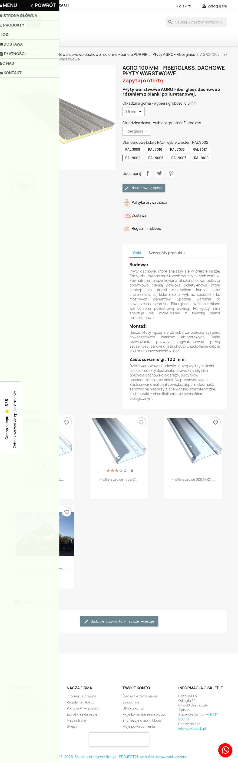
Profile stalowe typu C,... (119, 479)
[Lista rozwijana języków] (184, 6)
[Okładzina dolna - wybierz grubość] (136, 131)
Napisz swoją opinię (144, 188)
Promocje (18, 696)
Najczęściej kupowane (28, 708)
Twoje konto (136, 687)
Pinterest (171, 173)
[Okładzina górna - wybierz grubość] (133, 111)
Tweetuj (159, 173)
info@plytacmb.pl (192, 728)
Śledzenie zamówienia (140, 696)
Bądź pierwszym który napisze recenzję (119, 621)
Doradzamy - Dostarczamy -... (44, 569)
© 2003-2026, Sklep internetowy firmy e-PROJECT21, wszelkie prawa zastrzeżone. (119, 756)
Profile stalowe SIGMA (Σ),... (193, 479)
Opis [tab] (137, 252)
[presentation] (119, 739)
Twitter (26, 668)
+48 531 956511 (55, 5)
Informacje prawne (81, 696)
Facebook (16, 668)
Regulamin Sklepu (81, 702)
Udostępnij (147, 173)
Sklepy (72, 726)
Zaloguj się (131, 702)
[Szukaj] (196, 22)
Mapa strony (77, 720)
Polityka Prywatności (83, 708)
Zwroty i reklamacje (82, 714)
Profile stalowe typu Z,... (44, 479)
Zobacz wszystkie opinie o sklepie (15, 419)
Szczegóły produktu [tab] (167, 252)
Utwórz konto (133, 708)
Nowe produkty (23, 702)
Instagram (36, 668)
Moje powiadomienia (138, 726)
